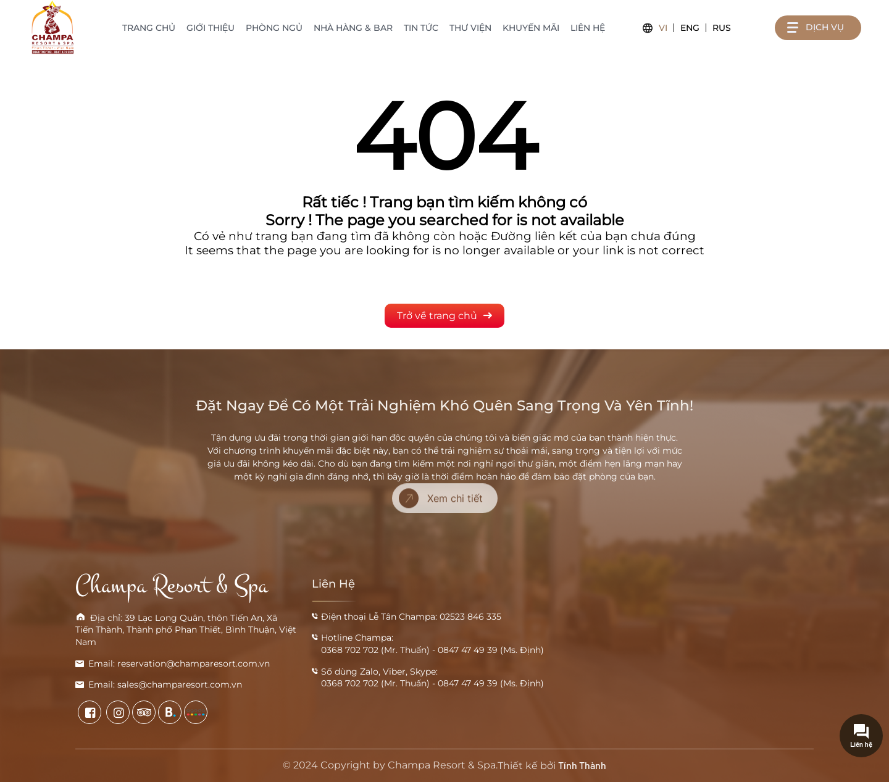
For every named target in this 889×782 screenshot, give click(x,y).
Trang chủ (148, 27)
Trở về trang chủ (444, 316)
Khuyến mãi (531, 27)
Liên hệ (587, 27)
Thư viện (470, 27)
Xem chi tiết (441, 481)
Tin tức (421, 27)
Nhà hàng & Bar (353, 27)
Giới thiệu (210, 27)
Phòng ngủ (274, 27)
